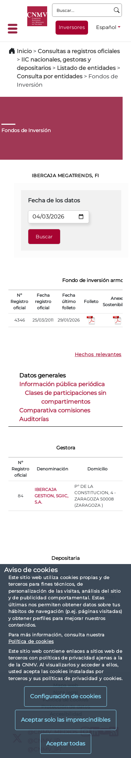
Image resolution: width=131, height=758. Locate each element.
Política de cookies (31, 641)
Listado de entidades (86, 68)
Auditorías (34, 419)
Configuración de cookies (65, 696)
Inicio (24, 51)
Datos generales (42, 375)
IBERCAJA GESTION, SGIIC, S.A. (51, 496)
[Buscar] (117, 10)
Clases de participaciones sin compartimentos (65, 397)
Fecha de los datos (54, 200)
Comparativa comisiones (54, 410)
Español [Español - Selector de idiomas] (106, 27)
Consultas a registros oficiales (79, 51)
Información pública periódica (62, 384)
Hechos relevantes (98, 354)
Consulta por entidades (49, 76)
